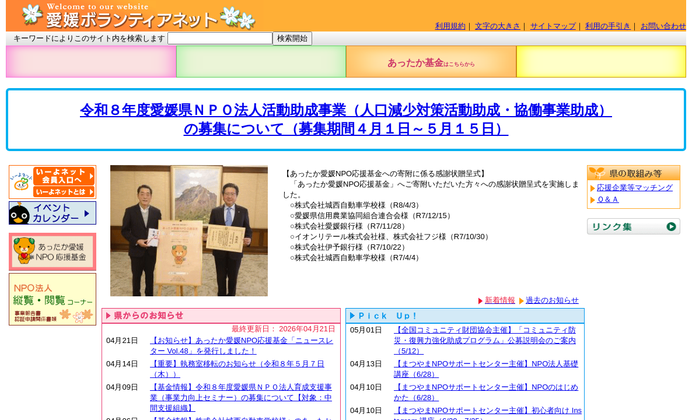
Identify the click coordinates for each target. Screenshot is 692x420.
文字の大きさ (497, 26)
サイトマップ (553, 26)
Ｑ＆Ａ (608, 199)
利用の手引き (608, 26)
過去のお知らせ (552, 300)
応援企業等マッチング (635, 187)
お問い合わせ (663, 26)
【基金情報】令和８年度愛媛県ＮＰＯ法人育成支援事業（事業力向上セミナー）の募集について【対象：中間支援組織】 (241, 397)
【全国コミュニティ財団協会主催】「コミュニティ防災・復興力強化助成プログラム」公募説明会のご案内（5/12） (485, 340)
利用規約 (450, 26)
